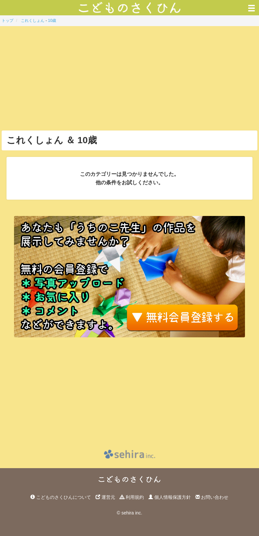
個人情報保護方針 (169, 497)
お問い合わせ (212, 497)
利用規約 (132, 497)
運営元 (105, 497)
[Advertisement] (129, 78)
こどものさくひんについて (60, 497)
